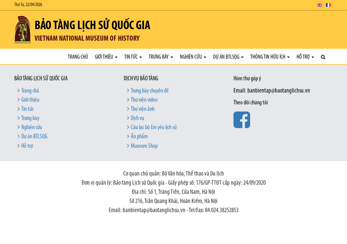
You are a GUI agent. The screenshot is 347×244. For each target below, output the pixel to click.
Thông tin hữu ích (270, 57)
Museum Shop (144, 146)
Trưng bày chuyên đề (150, 91)
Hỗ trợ (305, 57)
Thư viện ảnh (143, 109)
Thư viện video (144, 100)
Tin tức (133, 57)
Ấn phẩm (139, 137)
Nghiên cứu (193, 57)
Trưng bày (161, 57)
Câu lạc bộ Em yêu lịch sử (154, 127)
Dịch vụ (137, 118)
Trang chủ (78, 57)
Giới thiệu (106, 57)
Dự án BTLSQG (228, 57)
